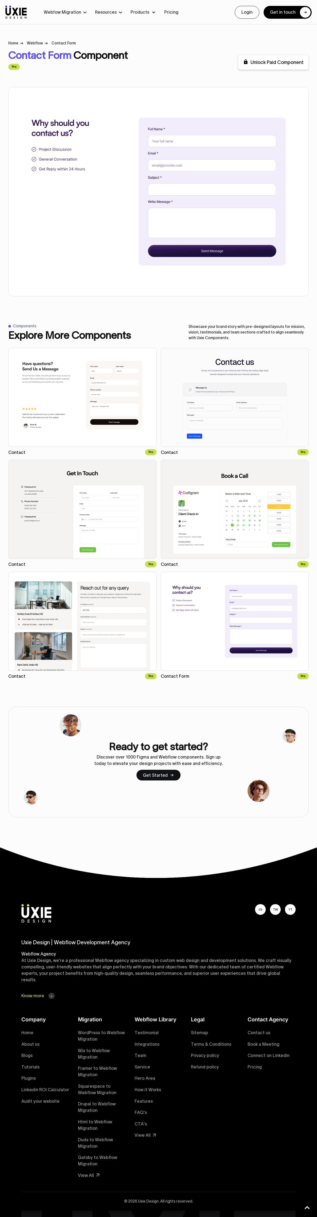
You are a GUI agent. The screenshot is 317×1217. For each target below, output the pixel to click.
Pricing (171, 12)
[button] (65, 12)
